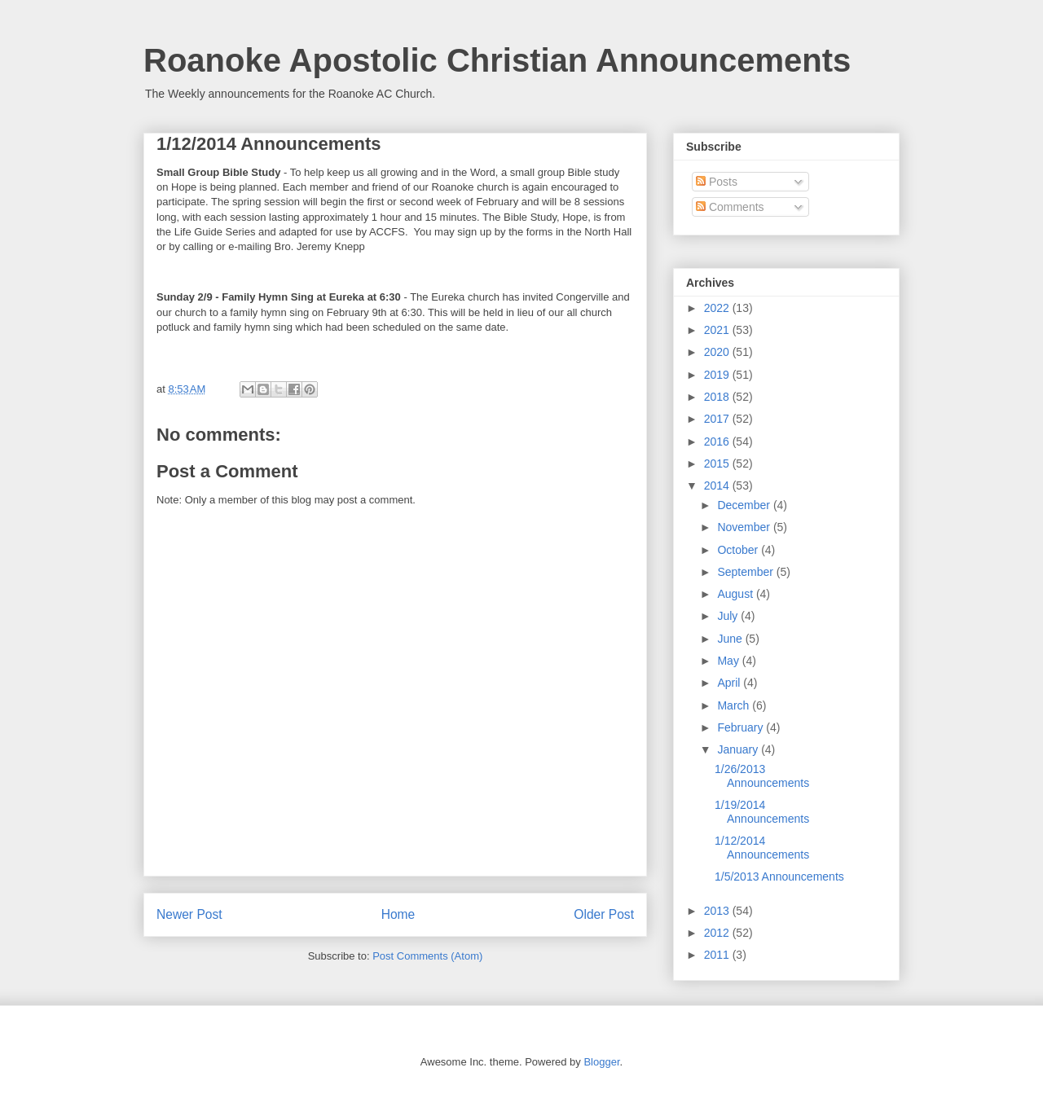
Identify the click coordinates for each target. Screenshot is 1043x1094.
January (739, 749)
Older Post (604, 914)
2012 (718, 932)
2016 (718, 441)
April (730, 682)
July (729, 615)
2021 (718, 329)
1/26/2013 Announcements (762, 775)
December (744, 505)
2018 (718, 396)
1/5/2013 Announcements (779, 876)
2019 (718, 374)
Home (398, 914)
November (744, 527)
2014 (718, 485)
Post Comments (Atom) (427, 956)
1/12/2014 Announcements (762, 847)
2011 (718, 954)
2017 (718, 418)
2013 (718, 910)
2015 (718, 463)
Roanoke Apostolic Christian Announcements (497, 60)
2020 (718, 351)
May (729, 660)
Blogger (601, 1062)
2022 (718, 307)
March (734, 705)
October (739, 549)
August (736, 593)
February (741, 727)
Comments (730, 206)
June (731, 638)
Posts (716, 181)
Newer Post (189, 914)
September (746, 571)
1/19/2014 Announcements (762, 811)
